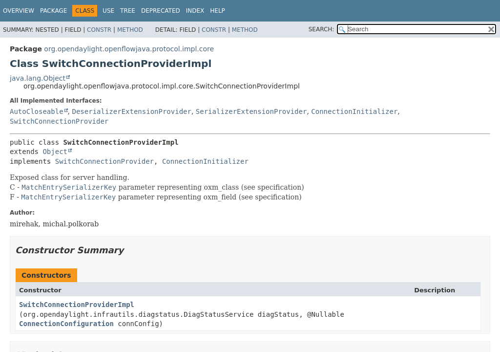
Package (53, 10)
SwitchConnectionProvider (59, 121)
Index (195, 10)
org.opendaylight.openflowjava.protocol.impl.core (129, 49)
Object (54, 151)
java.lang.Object (37, 78)
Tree (127, 10)
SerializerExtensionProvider (251, 111)
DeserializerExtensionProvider (131, 111)
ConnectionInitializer (354, 111)
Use (108, 10)
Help (217, 10)
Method (130, 29)
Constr (99, 29)
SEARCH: (321, 29)
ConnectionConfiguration (66, 324)
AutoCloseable (36, 111)
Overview (18, 10)
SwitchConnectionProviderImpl (76, 304)
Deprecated (160, 10)
